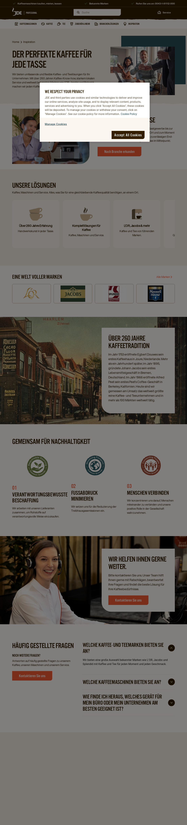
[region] (95, 112)
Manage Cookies (56, 124)
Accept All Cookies (128, 135)
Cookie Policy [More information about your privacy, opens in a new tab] (129, 114)
